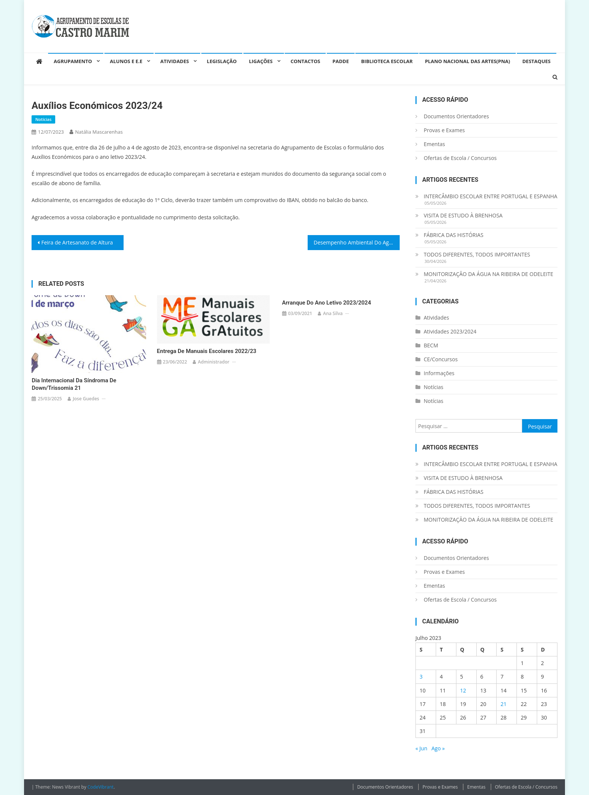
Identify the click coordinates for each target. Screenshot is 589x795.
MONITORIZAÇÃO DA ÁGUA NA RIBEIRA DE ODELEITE (488, 274)
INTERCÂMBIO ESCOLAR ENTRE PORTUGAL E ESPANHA (490, 196)
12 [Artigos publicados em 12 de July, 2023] (463, 690)
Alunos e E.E (126, 61)
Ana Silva (333, 313)
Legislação (222, 61)
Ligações (261, 61)
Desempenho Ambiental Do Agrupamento (357, 242)
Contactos (305, 61)
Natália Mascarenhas (99, 131)
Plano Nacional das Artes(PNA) (467, 61)
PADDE (340, 61)
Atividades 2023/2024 (450, 331)
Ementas (434, 144)
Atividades (174, 61)
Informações (439, 373)
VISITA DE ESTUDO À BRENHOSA (463, 215)
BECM (431, 345)
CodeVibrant (101, 787)
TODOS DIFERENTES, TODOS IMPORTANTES (477, 254)
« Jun (421, 748)
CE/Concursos (441, 359)
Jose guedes (86, 398)
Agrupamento (73, 61)
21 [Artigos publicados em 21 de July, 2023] (503, 704)
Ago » (437, 748)
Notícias (43, 119)
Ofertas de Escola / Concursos (460, 157)
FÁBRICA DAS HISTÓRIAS (453, 234)
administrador (214, 362)
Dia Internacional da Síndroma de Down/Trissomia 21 (74, 384)
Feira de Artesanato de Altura (77, 242)
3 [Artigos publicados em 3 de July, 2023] (421, 676)
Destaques (537, 61)
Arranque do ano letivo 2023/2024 (326, 302)
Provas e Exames (444, 130)
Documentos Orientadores (456, 116)
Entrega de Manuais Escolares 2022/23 (207, 351)
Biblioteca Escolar (386, 61)
